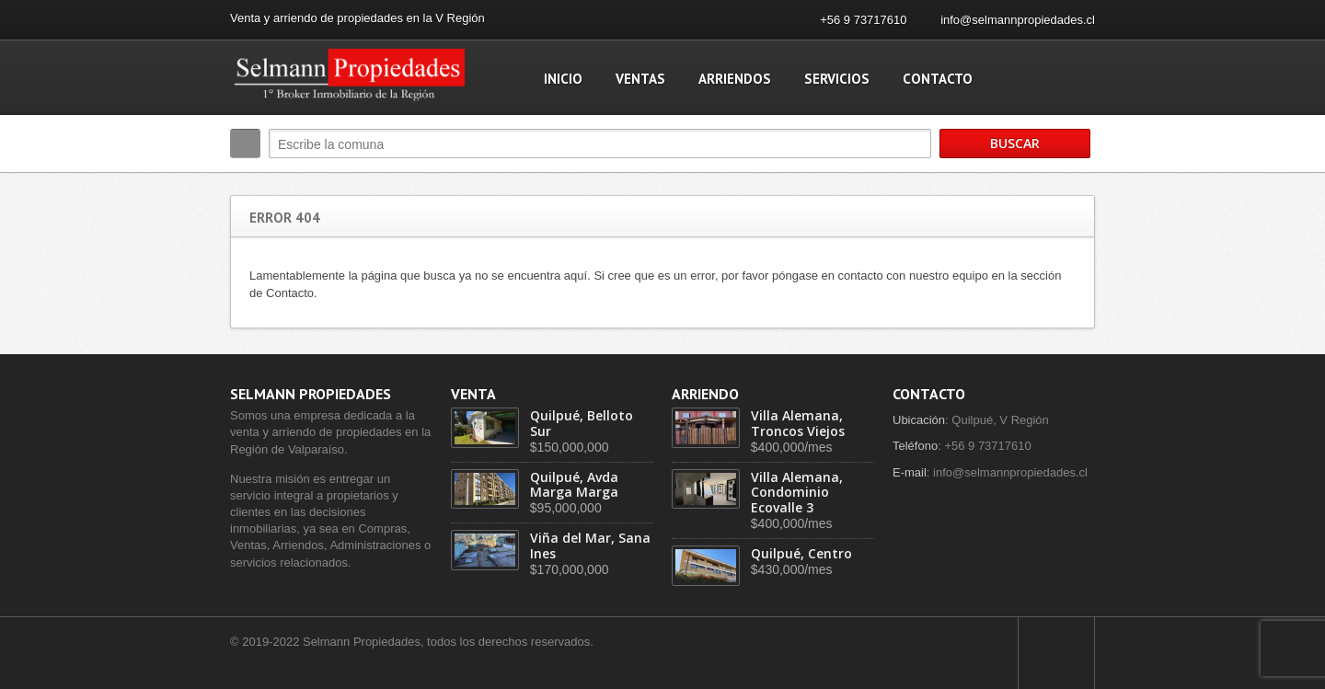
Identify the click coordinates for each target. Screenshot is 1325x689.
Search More (1074, 182)
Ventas (640, 78)
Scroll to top (1056, 653)
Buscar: (245, 143)
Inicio (563, 78)
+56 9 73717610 (863, 20)
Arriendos (734, 78)
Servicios (837, 78)
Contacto (938, 78)
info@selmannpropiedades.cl (1017, 20)
